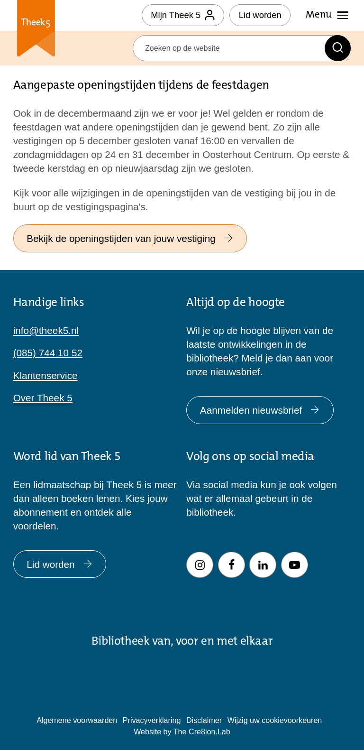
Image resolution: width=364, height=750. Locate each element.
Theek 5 (36, 30)
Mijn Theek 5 (183, 15)
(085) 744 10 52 (47, 352)
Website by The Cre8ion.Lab (182, 731)
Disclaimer (204, 720)
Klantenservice (45, 375)
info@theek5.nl (46, 330)
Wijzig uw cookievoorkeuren (275, 720)
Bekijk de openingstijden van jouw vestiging (130, 238)
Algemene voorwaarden (76, 720)
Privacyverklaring (152, 720)
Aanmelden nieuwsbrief (260, 410)
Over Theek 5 (43, 397)
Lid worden (260, 15)
